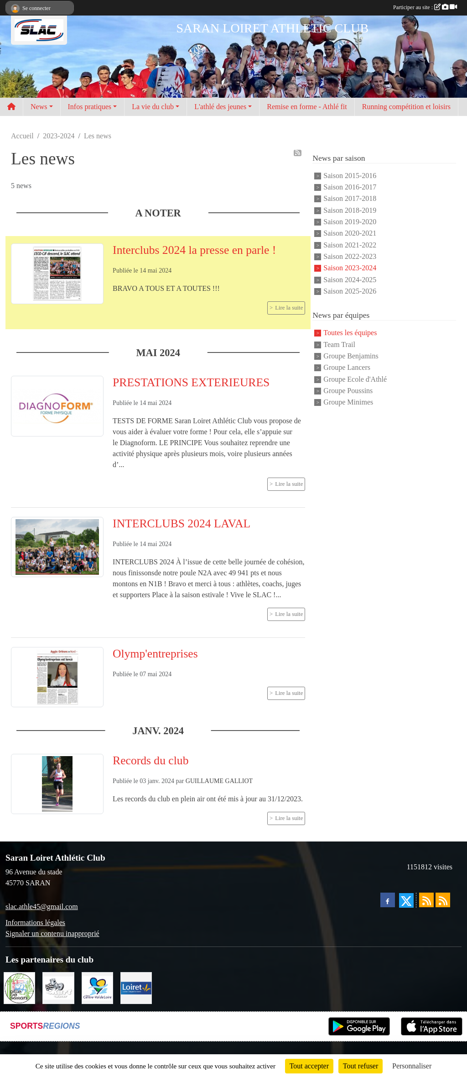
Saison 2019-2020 (349, 222)
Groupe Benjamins (350, 356)
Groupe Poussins (348, 390)
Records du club (150, 760)
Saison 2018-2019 (349, 210)
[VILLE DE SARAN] (19, 987)
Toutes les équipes (350, 333)
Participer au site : (425, 7)
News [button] (39, 106)
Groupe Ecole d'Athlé (355, 379)
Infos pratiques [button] (90, 106)
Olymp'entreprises (155, 653)
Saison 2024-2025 (349, 280)
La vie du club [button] (153, 106)
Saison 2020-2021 (349, 233)
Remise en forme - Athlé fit (307, 106)
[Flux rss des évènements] (443, 900)
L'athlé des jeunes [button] (220, 106)
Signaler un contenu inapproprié (52, 933)
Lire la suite (289, 308)
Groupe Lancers (346, 368)
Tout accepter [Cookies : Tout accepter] (309, 1066)
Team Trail (339, 344)
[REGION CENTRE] (97, 987)
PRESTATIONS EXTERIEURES (191, 382)
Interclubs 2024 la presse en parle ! (194, 250)
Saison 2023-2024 (349, 268)
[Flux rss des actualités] (426, 900)
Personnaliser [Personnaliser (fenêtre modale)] (411, 1066)
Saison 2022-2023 (349, 256)
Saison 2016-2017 (349, 187)
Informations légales (35, 922)
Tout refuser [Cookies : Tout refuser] (361, 1066)
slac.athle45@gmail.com (41, 906)
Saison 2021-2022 (349, 245)
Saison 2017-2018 (349, 199)
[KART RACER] (58, 987)
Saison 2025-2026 (349, 291)
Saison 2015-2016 (349, 175)
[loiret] (136, 987)
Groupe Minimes (348, 402)
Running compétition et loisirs (406, 106)
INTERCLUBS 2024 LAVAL (181, 523)
